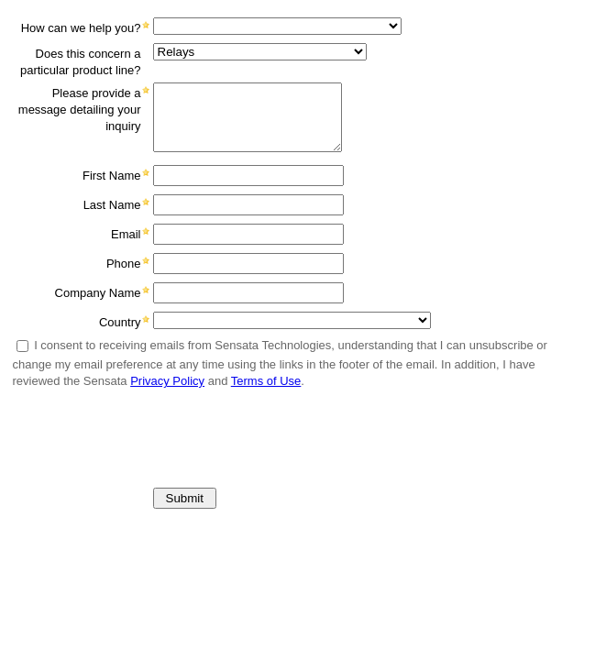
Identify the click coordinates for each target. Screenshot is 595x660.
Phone (123, 263)
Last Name (112, 205)
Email (126, 234)
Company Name (98, 293)
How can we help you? (81, 28)
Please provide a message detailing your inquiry (79, 109)
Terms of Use (266, 381)
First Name (112, 175)
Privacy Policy (167, 381)
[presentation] (145, 432)
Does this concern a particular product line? (80, 62)
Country (120, 322)
